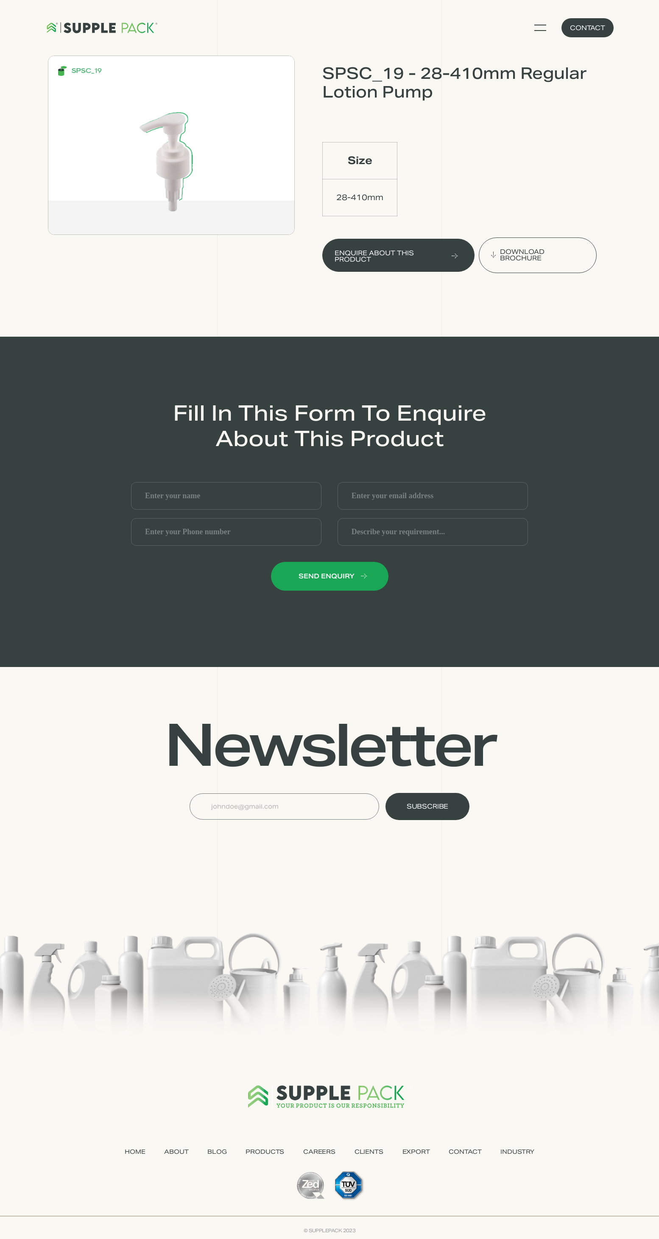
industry (517, 1152)
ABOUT (176, 1152)
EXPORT (416, 1152)
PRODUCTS (265, 1152)
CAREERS (319, 1152)
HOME (135, 1152)
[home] (101, 28)
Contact (587, 28)
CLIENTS (369, 1152)
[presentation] (254, 840)
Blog (216, 1152)
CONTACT (465, 1152)
